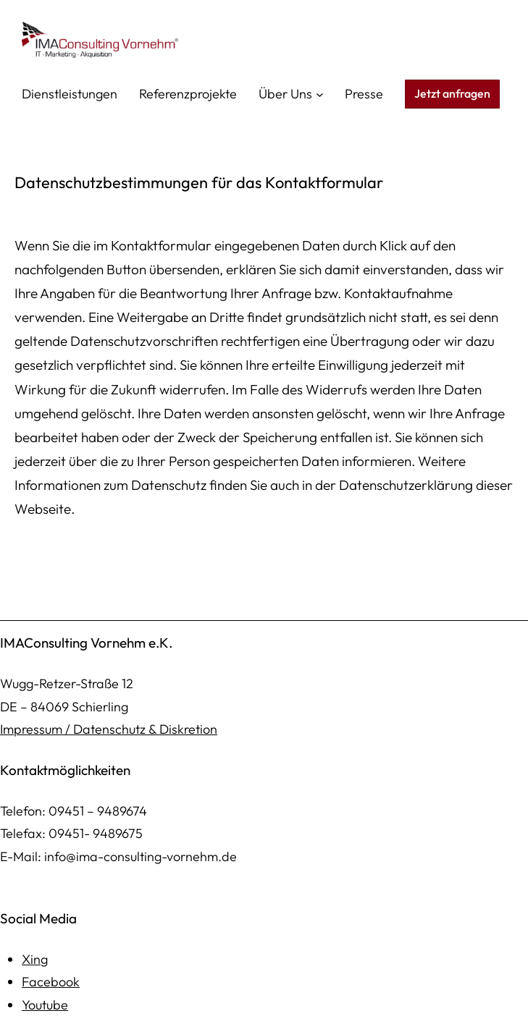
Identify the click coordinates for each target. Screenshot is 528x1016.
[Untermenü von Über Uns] (320, 94)
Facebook (51, 981)
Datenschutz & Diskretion (145, 729)
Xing (35, 959)
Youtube (45, 1004)
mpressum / (38, 729)
